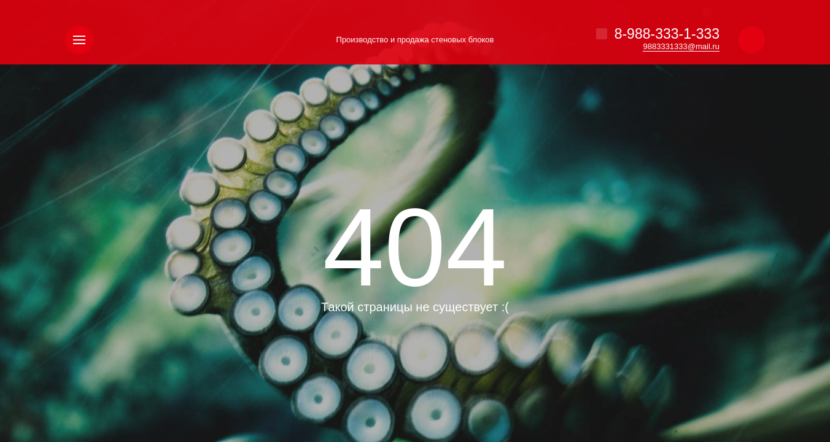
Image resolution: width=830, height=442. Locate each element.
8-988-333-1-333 (667, 34)
